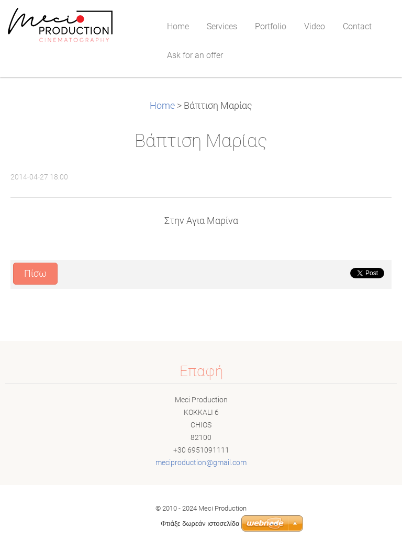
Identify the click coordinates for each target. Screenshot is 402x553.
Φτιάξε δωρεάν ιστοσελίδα (200, 523)
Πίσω (35, 273)
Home (162, 105)
